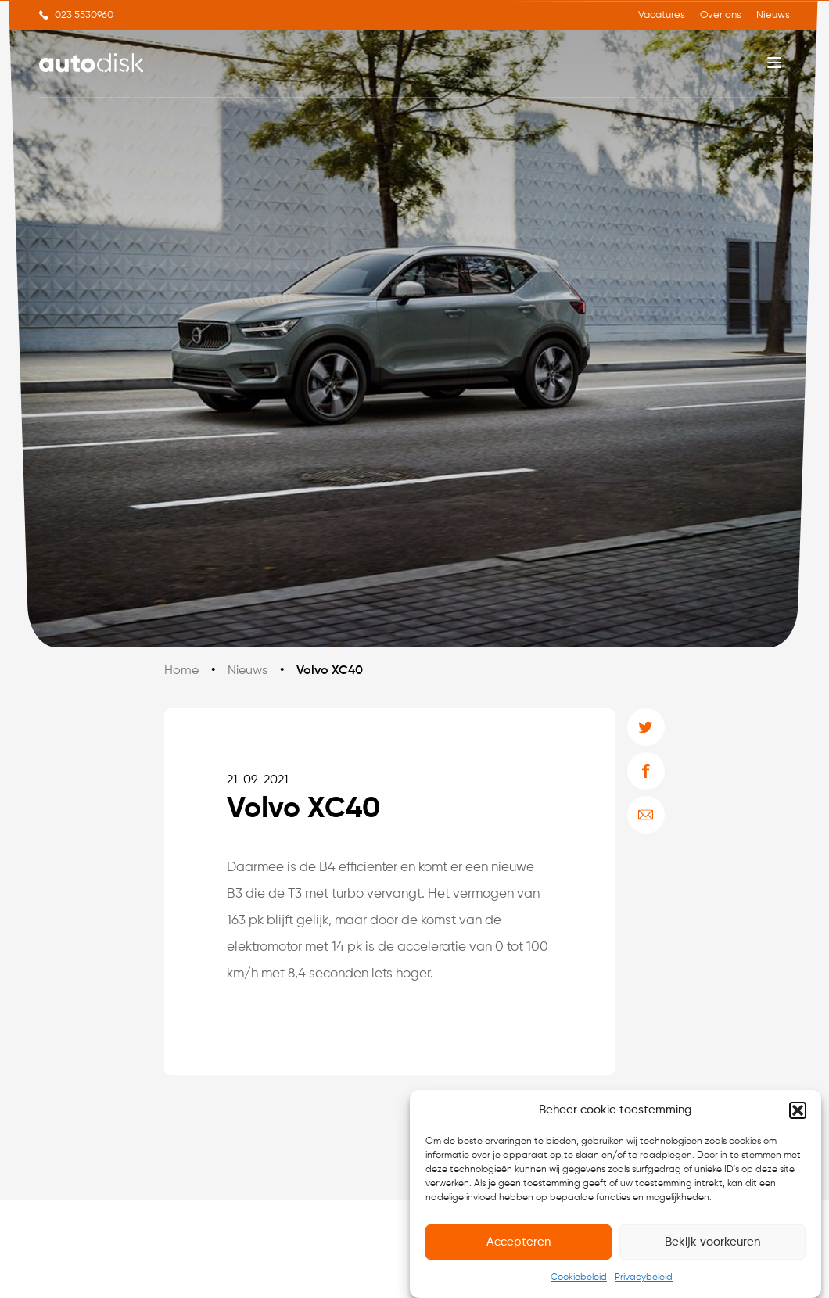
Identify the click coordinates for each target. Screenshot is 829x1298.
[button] (798, 1110)
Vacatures (661, 15)
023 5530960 (84, 15)
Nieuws (773, 15)
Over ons (720, 15)
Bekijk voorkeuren (712, 1242)
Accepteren (518, 1242)
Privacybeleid (644, 1277)
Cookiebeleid (579, 1277)
